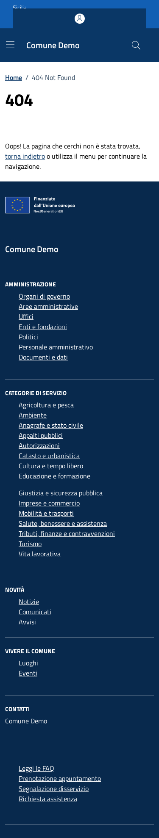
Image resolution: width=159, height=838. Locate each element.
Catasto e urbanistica (49, 456)
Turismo (30, 544)
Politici (28, 337)
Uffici (26, 316)
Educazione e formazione (54, 476)
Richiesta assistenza (48, 799)
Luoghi (28, 663)
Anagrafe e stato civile (51, 425)
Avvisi (27, 622)
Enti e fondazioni (43, 326)
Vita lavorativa (40, 554)
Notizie (29, 601)
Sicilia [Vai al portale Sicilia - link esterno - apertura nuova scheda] (20, 7)
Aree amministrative (48, 306)
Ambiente (33, 415)
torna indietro (25, 156)
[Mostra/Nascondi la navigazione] (10, 44)
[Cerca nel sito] (136, 45)
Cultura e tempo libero (51, 466)
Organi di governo (44, 296)
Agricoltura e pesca (46, 405)
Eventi (28, 673)
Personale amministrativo (56, 347)
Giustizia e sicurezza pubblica (61, 493)
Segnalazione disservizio (54, 788)
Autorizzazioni (39, 445)
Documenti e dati (43, 357)
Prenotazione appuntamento (60, 778)
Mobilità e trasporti (46, 513)
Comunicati (35, 612)
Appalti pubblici (41, 435)
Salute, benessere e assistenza (63, 523)
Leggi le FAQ (36, 768)
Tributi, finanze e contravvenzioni (67, 533)
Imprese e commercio (49, 503)
